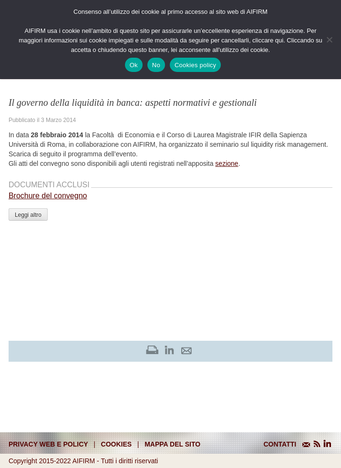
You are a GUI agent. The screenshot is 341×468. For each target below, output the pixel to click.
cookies (116, 444)
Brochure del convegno (48, 196)
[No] (329, 39)
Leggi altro (28, 215)
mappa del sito (172, 444)
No (156, 65)
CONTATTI (279, 444)
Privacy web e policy (48, 444)
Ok (134, 65)
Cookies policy (195, 65)
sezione (226, 163)
